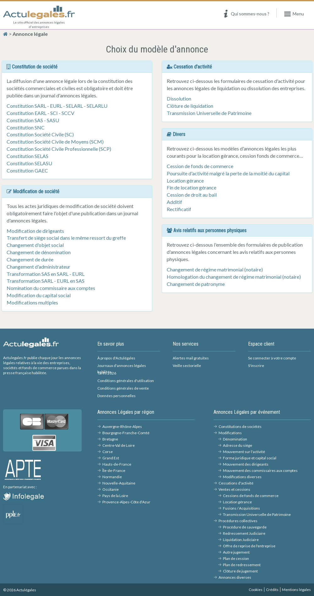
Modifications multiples (32, 302)
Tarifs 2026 (106, 373)
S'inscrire (256, 365)
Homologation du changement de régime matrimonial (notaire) (234, 277)
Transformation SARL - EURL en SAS (45, 281)
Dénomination (235, 439)
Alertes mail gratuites (191, 358)
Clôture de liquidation (190, 106)
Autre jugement (236, 552)
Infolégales (35, 496)
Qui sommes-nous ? (245, 14)
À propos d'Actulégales (116, 358)
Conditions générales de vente (123, 388)
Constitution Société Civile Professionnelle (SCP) (59, 149)
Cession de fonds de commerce (200, 166)
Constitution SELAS (27, 156)
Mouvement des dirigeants (245, 464)
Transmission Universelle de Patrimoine (209, 113)
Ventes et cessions (234, 489)
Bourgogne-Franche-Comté (125, 432)
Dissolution (179, 98)
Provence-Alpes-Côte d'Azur (126, 502)
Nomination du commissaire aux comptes (51, 288)
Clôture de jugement (240, 571)
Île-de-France (113, 470)
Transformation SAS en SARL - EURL (45, 274)
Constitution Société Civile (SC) (40, 134)
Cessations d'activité (236, 483)
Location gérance (185, 180)
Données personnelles (116, 395)
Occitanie (110, 489)
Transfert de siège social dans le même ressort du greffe (66, 238)
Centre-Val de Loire (118, 445)
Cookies (256, 589)
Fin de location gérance (191, 187)
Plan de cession (236, 558)
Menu (294, 14)
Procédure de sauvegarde (245, 527)
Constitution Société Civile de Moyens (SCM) (55, 142)
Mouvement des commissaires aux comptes (260, 470)
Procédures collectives (238, 520)
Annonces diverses (235, 577)
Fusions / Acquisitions (241, 508)
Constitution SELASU (29, 163)
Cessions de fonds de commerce (251, 495)
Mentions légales (296, 589)
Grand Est (110, 458)
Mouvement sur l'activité (244, 451)
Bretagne (110, 439)
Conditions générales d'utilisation (125, 380)
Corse (107, 451)
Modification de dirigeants (35, 231)
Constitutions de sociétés (240, 426)
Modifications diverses (242, 476)
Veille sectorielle (187, 365)
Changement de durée (30, 259)
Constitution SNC (26, 127)
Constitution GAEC (27, 170)
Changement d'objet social (35, 245)
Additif (174, 202)
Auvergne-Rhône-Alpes (122, 426)
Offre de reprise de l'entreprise (249, 546)
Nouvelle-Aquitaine (118, 483)
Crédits (272, 589)
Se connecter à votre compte (272, 358)
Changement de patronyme (196, 284)
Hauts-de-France (116, 464)
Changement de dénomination (39, 252)
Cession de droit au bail (192, 195)
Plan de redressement (242, 564)
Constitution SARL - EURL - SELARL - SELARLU (57, 106)
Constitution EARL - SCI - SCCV (40, 113)
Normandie (112, 476)
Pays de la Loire (115, 495)
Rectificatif (179, 209)
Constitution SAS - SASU (33, 120)
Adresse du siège (237, 445)
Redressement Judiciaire (244, 533)
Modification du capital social (39, 295)
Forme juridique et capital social (249, 458)
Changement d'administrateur (38, 267)
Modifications (230, 432)
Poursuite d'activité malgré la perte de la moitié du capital (228, 173)
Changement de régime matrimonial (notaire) (215, 269)
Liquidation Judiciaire (241, 539)
